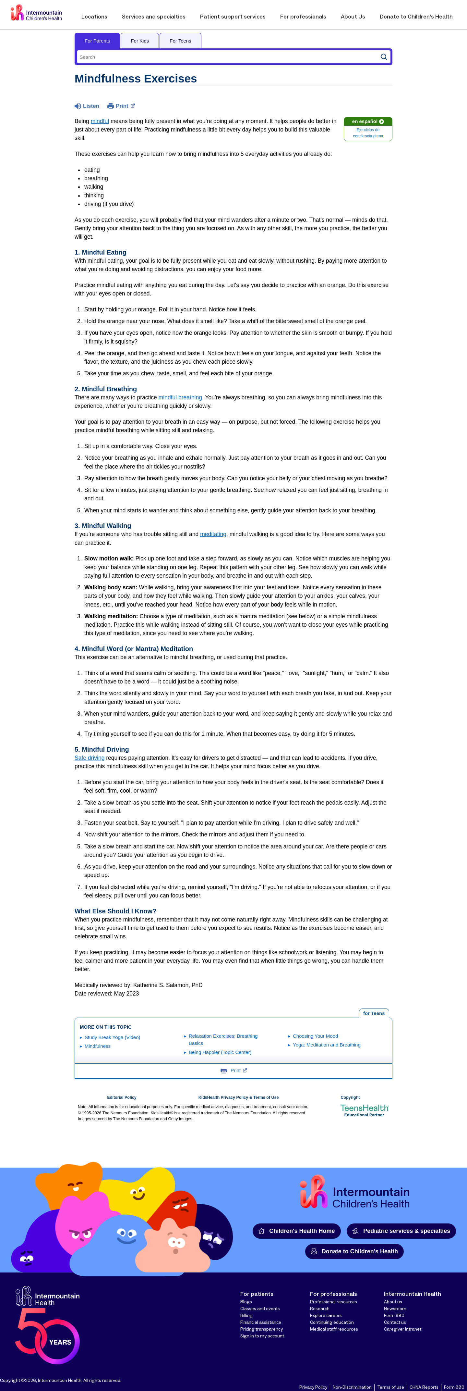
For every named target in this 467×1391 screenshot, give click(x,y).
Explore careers (326, 1315)
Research (319, 1309)
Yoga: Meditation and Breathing (327, 1044)
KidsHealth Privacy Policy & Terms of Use (238, 1097)
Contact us (395, 1322)
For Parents (97, 41)
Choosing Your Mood (315, 1036)
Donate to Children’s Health (416, 17)
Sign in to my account (262, 1336)
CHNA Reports (424, 1387)
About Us (353, 17)
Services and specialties (154, 17)
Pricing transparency (261, 1329)
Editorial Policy (121, 1097)
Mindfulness (98, 1046)
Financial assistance (260, 1322)
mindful (100, 121)
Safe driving (89, 758)
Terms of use (390, 1387)
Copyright (350, 1097)
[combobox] (227, 56)
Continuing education (332, 1322)
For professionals (303, 17)
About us (393, 1302)
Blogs (246, 1302)
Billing (246, 1315)
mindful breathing (180, 397)
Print (125, 105)
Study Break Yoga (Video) (112, 1037)
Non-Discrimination (352, 1387)
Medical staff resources (334, 1329)
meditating (213, 534)
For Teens (180, 41)
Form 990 (394, 1315)
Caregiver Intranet (402, 1329)
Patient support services (233, 17)
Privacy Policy (313, 1387)
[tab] (374, 1013)
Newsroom (395, 1309)
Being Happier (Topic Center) (220, 1052)
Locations (94, 17)
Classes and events (260, 1309)
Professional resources (333, 1302)
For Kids (140, 41)
